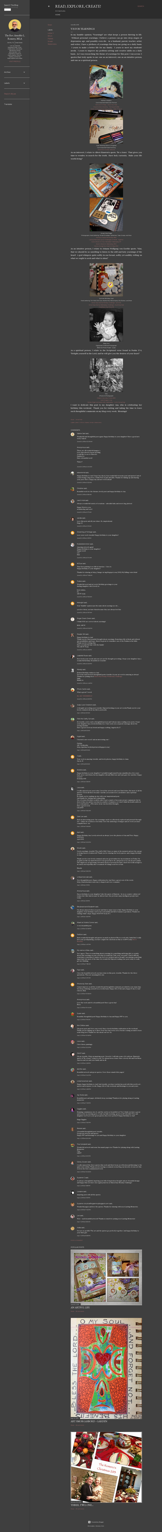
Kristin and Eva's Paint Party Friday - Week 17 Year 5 (106, 109)
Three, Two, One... (82, 1505)
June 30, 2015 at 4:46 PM (84, 683)
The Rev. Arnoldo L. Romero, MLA (15, 37)
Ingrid (79, 736)
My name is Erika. (83, 950)
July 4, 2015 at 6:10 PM (84, 1156)
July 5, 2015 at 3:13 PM (83, 1197)
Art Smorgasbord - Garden (89, 1421)
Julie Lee (80, 816)
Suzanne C (81, 1178)
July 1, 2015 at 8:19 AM (83, 750)
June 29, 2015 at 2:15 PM (84, 538)
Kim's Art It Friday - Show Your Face (106, 104)
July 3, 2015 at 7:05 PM (84, 1103)
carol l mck (81, 500)
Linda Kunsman (82, 1081)
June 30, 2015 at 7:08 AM (84, 575)
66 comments (80, 1425)
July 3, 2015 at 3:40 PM (84, 1075)
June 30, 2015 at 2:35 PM (84, 649)
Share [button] (50, 25)
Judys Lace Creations (84, 705)
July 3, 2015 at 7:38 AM (84, 964)
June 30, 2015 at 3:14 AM (84, 557)
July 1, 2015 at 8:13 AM (83, 730)
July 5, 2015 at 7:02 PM (84, 1209)
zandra (79, 518)
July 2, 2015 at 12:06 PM (84, 928)
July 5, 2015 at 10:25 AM (84, 1172)
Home (57, 15)
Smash (50, 41)
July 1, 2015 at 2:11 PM (83, 885)
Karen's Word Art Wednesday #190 (106, 244)
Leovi (79, 1041)
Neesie (79, 1128)
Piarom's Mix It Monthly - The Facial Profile (106, 107)
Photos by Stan (82, 984)
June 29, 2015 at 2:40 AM (84, 466)
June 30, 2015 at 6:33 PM (84, 699)
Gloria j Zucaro (82, 1162)
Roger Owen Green (84, 618)
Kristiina (80, 770)
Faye (79, 970)
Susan (79, 1013)
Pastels (50, 39)
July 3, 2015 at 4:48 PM (84, 1089)
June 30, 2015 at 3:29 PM (84, 663)
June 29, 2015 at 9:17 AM (84, 512)
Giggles (80, 1109)
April (78, 832)
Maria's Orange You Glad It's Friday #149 (106, 246)
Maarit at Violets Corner (85, 922)
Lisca (79, 787)
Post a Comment (77, 1240)
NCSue (79, 563)
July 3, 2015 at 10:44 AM (84, 1007)
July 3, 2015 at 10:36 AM (84, 993)
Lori (78, 1216)
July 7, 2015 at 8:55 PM (83, 1235)
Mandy (79, 669)
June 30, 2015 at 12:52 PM (84, 628)
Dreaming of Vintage (84, 532)
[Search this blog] (12, 7)
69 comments (80, 1311)
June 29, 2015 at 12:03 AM (84, 441)
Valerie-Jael (81, 433)
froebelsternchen (83, 544)
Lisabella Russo (82, 656)
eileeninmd (81, 473)
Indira (79, 1228)
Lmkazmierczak (83, 877)
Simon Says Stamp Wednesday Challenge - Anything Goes (106, 305)
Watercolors (52, 44)
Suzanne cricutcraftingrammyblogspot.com (93, 1204)
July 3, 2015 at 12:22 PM (84, 1047)
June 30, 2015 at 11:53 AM (84, 596)
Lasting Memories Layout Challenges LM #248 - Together (106, 239)
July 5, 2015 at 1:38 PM (83, 1185)
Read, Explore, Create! (78, 6)
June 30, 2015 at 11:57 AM (84, 612)
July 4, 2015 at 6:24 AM (84, 1138)
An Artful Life (80, 1307)
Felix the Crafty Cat (84, 719)
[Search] (141, 6)
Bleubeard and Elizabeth (86, 907)
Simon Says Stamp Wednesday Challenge (108, 676)
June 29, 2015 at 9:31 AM (84, 526)
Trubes (79, 581)
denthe (79, 1069)
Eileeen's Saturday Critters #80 (106, 398)
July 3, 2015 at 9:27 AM (84, 978)
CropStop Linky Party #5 (106, 307)
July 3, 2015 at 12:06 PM (84, 1035)
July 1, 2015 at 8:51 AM (83, 764)
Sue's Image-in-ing (106, 400)
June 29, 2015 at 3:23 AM (84, 482)
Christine (80, 488)
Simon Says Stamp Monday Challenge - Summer (106, 302)
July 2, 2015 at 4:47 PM (84, 944)
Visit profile (14, 61)
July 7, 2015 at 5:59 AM (83, 1221)
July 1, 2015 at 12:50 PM (84, 871)
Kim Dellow (81, 1025)
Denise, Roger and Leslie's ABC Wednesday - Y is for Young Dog (106, 402)
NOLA (50, 36)
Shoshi (79, 848)
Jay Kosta (80, 1095)
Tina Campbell (82, 1144)
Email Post (79, 419)
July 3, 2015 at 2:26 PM (84, 1063)
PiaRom (80, 934)
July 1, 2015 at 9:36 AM (83, 781)
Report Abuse (10, 94)
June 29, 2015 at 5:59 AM (84, 494)
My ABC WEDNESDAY (84, 696)
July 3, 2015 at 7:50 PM (84, 1122)
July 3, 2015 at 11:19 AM (83, 1019)
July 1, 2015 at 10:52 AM (84, 810)
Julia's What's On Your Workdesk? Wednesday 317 (106, 242)
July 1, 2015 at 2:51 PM (83, 901)
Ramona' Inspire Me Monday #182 (106, 237)
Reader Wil (81, 634)
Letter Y (51, 33)
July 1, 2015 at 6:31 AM (83, 713)
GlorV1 (79, 1053)
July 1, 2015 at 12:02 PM (84, 842)
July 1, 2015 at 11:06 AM (84, 826)
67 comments (80, 1509)
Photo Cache (82, 689)
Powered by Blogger (96, 1522)
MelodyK (80, 603)
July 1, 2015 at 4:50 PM (83, 916)
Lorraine (80, 1191)
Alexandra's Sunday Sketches (106, 149)
